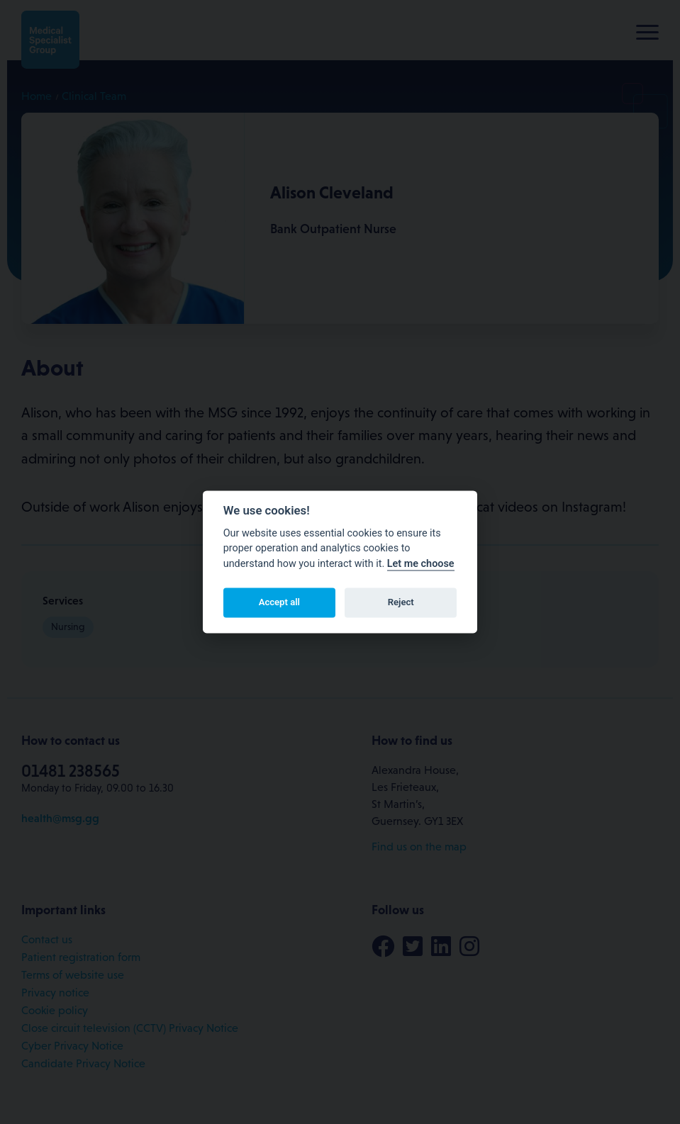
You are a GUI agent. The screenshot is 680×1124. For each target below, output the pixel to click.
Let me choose (421, 564)
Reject (401, 602)
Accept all (279, 602)
